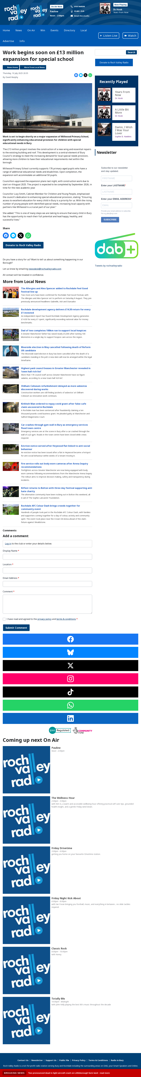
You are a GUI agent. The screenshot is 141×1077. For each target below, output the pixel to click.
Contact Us (23, 1060)
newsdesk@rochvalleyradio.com (45, 268)
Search (131, 52)
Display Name (11, 550)
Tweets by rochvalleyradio (108, 265)
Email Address (11, 577)
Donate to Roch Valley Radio (23, 245)
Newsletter (37, 1060)
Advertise (8, 41)
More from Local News (34, 67)
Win (42, 30)
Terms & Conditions (98, 1060)
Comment (8, 591)
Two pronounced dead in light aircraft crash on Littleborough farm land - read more (69, 1073)
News (18, 30)
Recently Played (114, 81)
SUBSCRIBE (110, 219)
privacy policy (44, 618)
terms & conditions (66, 618)
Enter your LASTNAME (113, 185)
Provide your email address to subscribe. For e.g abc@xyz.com (116, 212)
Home (6, 30)
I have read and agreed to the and (42, 619)
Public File (64, 1060)
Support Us (51, 1060)
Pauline (54, 11)
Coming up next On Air (31, 740)
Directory (69, 30)
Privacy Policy (79, 1060)
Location (8, 564)
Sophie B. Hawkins (123, 136)
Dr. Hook (117, 9)
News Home (12, 67)
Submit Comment (16, 627)
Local (84, 30)
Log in (8, 543)
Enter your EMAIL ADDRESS (116, 199)
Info (22, 41)
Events (54, 30)
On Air (31, 30)
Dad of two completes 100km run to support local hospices (53, 330)
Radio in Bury (117, 1060)
